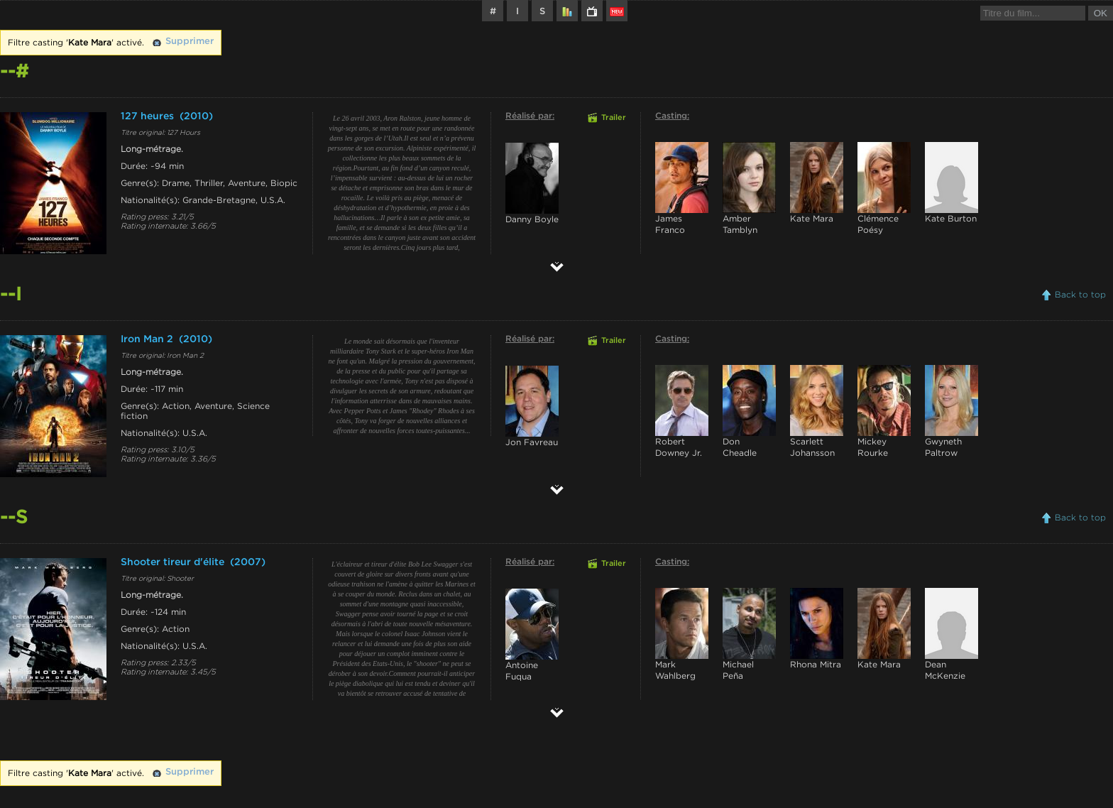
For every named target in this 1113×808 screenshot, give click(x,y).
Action (176, 406)
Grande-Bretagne (219, 200)
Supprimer (189, 41)
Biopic (283, 183)
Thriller (208, 183)
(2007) (247, 562)
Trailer (613, 117)
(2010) (196, 116)
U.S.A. (273, 200)
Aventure (246, 183)
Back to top (1080, 294)
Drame (176, 183)
